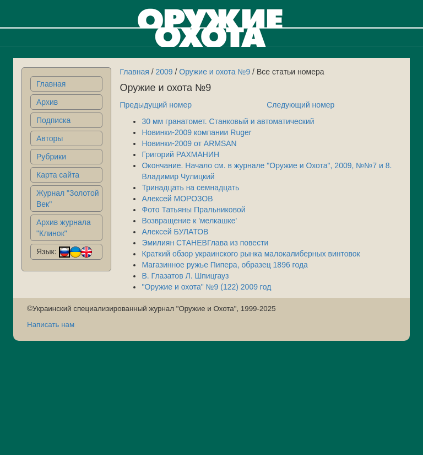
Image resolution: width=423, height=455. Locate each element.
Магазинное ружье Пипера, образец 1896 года (224, 264)
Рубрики (51, 156)
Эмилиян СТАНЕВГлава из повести (205, 242)
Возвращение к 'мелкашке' (189, 220)
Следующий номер (300, 104)
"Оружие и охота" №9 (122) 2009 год (206, 286)
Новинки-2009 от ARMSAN (189, 143)
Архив (47, 102)
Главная (51, 83)
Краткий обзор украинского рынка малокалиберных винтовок (251, 253)
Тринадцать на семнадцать (190, 187)
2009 (163, 71)
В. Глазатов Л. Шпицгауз (185, 275)
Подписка (53, 120)
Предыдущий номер (156, 104)
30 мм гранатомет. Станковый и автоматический (228, 121)
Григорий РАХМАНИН (180, 154)
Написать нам (50, 324)
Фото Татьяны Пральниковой (193, 209)
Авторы (49, 138)
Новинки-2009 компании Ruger (196, 132)
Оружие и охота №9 (214, 71)
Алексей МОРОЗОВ (177, 198)
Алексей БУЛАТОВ (175, 231)
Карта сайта (57, 174)
